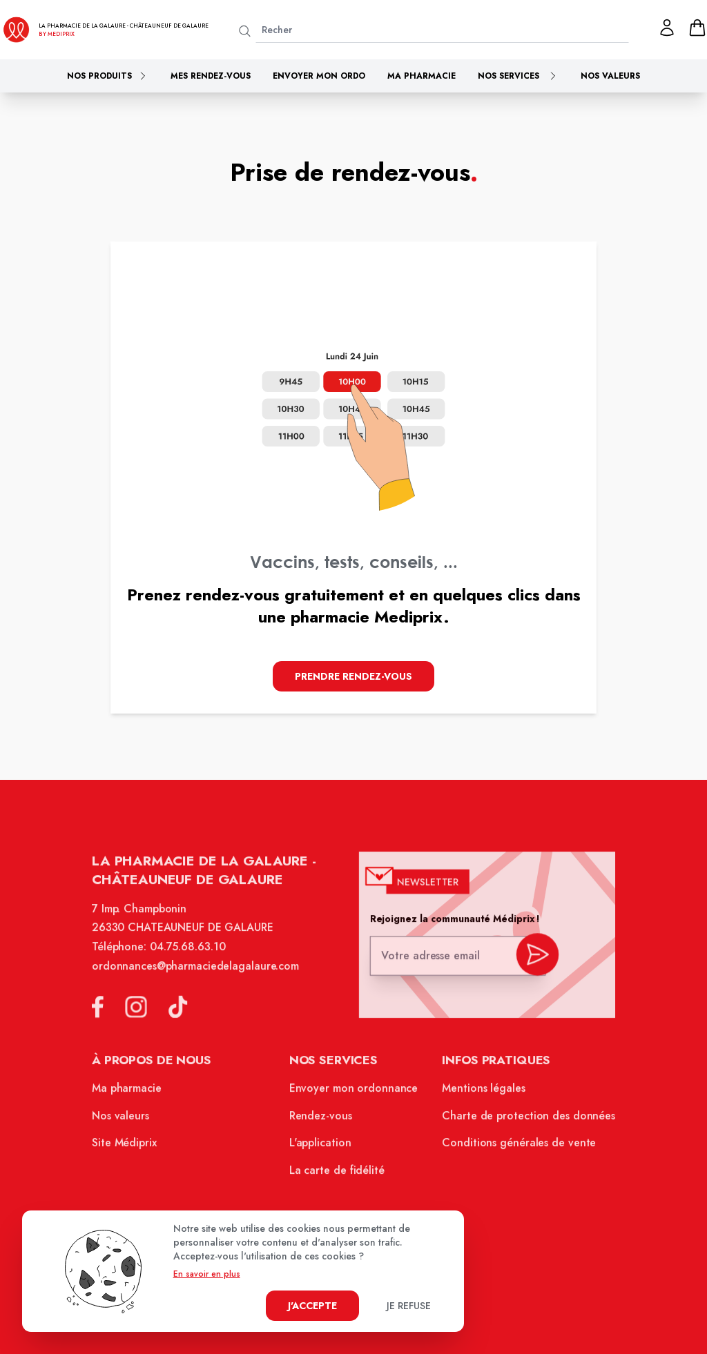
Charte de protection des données (523, 1120)
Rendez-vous (321, 1120)
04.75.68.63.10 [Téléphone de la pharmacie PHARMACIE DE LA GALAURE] (192, 957)
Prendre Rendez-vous (353, 676)
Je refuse (409, 1306)
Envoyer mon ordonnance (353, 1094)
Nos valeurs (610, 76)
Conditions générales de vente (513, 1147)
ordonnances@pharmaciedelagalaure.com (200, 975)
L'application (321, 1147)
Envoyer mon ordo (319, 76)
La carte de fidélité (337, 1173)
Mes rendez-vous (211, 76)
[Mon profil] (667, 27)
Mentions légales (479, 1094)
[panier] (697, 27)
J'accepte (312, 1306)
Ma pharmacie (421, 76)
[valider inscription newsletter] (531, 963)
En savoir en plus (206, 1273)
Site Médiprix (131, 1147)
